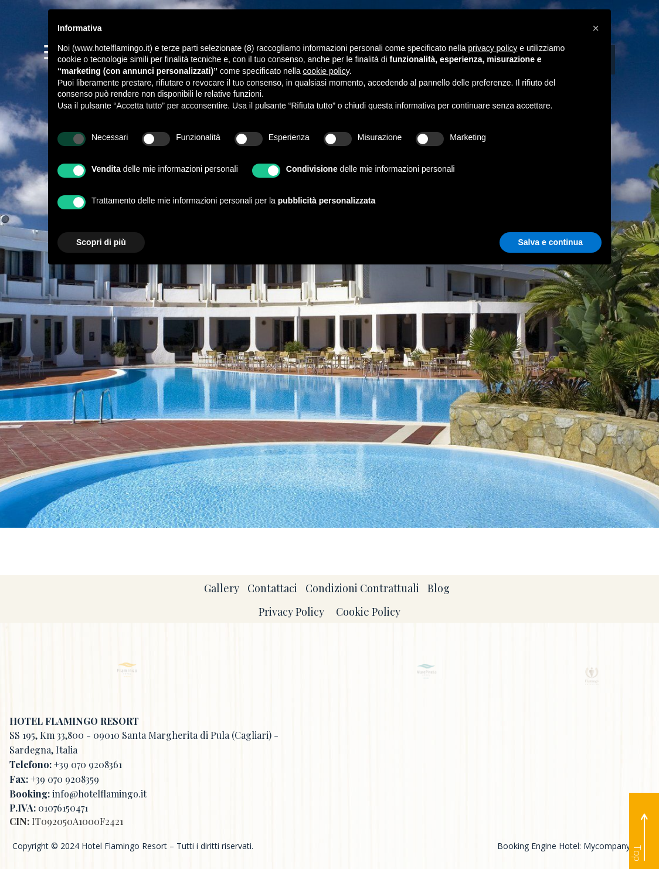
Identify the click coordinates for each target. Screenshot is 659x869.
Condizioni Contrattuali (362, 588)
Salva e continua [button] (550, 242)
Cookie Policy (368, 612)
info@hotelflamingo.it (99, 793)
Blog (438, 588)
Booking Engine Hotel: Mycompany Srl (569, 845)
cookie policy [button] (326, 71)
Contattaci (272, 588)
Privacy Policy (291, 612)
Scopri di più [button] (101, 242)
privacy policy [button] (492, 48)
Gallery (221, 588)
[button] (595, 28)
